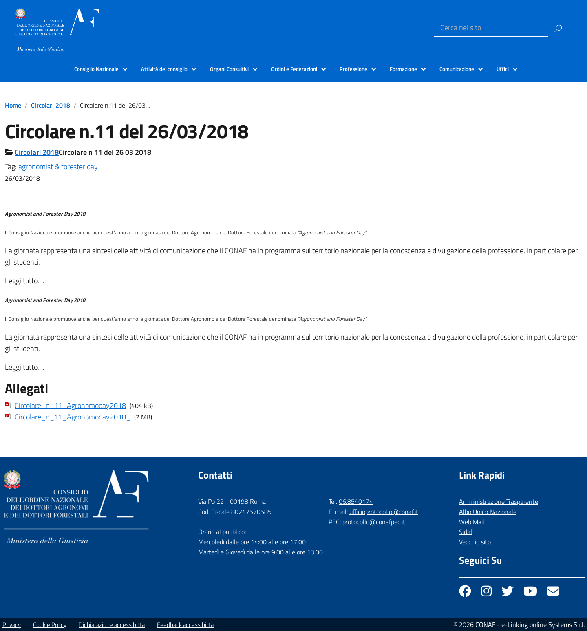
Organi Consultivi (229, 69)
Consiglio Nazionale (96, 69)
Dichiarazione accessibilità (112, 624)
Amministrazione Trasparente (498, 501)
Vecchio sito (475, 542)
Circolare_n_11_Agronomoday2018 (70, 405)
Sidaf (465, 531)
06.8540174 (356, 501)
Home (13, 105)
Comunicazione (456, 69)
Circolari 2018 (50, 105)
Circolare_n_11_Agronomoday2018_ (72, 416)
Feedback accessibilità (185, 624)
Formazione (403, 69)
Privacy (11, 624)
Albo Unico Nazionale (487, 511)
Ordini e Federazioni (294, 69)
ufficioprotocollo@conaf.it (383, 511)
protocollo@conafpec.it (373, 522)
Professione (353, 69)
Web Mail (471, 522)
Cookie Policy (49, 624)
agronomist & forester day (58, 166)
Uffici (503, 69)
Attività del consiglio (164, 69)
